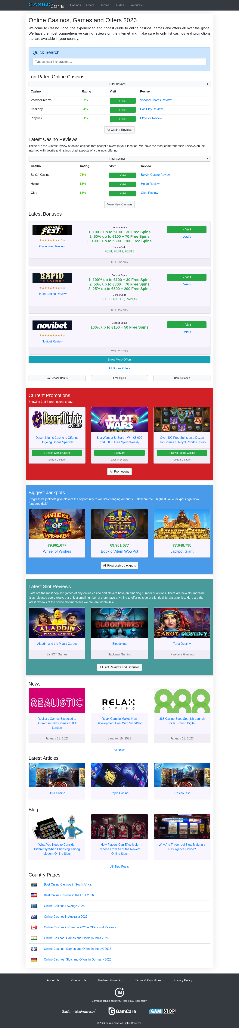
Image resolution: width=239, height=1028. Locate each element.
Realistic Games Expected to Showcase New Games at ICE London (57, 723)
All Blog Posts (119, 866)
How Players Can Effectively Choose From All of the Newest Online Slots (119, 849)
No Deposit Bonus (57, 378)
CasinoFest (182, 793)
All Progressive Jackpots (119, 565)
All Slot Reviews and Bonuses (120, 667)
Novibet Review (52, 341)
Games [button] (104, 5)
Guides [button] (119, 5)
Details (187, 236)
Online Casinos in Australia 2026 (65, 916)
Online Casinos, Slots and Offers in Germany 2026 (77, 959)
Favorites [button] (135, 5)
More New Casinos (119, 204)
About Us (53, 980)
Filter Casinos (117, 84)
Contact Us (78, 980)
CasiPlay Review (151, 109)
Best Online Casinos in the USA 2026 (69, 895)
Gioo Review (149, 192)
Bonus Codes (182, 378)
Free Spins (119, 378)
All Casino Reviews (119, 129)
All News (119, 749)
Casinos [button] (75, 5)
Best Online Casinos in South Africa (68, 884)
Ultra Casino (57, 793)
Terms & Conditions (148, 980)
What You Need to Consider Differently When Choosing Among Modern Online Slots (57, 849)
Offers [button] (90, 5)
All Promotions (119, 471)
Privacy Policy (182, 980)
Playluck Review (151, 118)
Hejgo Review (150, 183)
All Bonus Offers (119, 368)
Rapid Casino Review (52, 293)
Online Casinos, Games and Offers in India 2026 (76, 938)
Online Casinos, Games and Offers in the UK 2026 (77, 948)
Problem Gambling (110, 980)
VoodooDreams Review (156, 100)
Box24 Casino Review (155, 174)
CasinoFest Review (52, 246)
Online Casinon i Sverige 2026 (64, 906)
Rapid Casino (119, 793)
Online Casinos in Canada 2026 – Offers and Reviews (80, 927)
